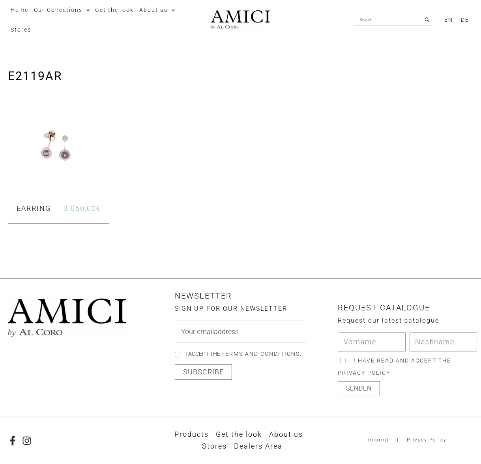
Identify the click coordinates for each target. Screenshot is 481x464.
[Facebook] (12, 440)
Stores (214, 446)
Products (191, 434)
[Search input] (389, 19)
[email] (240, 332)
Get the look (239, 434)
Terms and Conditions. (261, 354)
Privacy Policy (427, 440)
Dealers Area (258, 446)
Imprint (378, 440)
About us (286, 434)
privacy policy (364, 373)
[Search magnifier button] (426, 19)
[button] (86, 10)
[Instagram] (27, 440)
